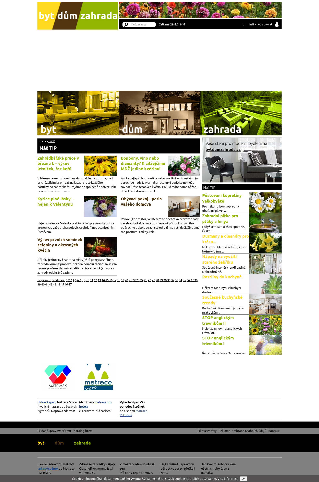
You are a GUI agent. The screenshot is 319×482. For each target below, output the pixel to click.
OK (243, 478)
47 (70, 284)
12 (95, 280)
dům (59, 443)
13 (99, 280)
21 (130, 280)
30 (165, 280)
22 (134, 280)
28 (157, 280)
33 (176, 280)
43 (54, 284)
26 (149, 280)
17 (114, 280)
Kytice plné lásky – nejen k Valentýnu (55, 201)
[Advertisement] (159, 60)
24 (141, 280)
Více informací (227, 478)
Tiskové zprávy (206, 431)
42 (50, 284)
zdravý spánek (48, 468)
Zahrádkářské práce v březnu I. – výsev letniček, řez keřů (58, 163)
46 (66, 284)
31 (168, 280)
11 (91, 280)
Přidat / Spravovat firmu (54, 431)
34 (180, 280)
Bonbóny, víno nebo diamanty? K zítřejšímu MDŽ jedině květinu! (143, 163)
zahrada (82, 443)
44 (58, 284)
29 (161, 280)
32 (172, 280)
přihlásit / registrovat (257, 24)
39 (39, 284)
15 (107, 280)
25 (145, 280)
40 (43, 284)
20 (126, 280)
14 (103, 280)
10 (87, 280)
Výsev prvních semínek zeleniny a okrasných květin (59, 245)
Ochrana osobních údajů (249, 431)
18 (118, 280)
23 (138, 280)
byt (41, 443)
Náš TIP (48, 148)
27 (153, 280)
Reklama (224, 431)
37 (192, 280)
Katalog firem (83, 431)
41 (46, 284)
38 (196, 280)
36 (188, 280)
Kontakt (274, 431)
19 (122, 280)
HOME (51, 141)
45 (62, 284)
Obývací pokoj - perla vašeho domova (141, 201)
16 (111, 280)
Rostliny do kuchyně (222, 276)
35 (184, 280)
